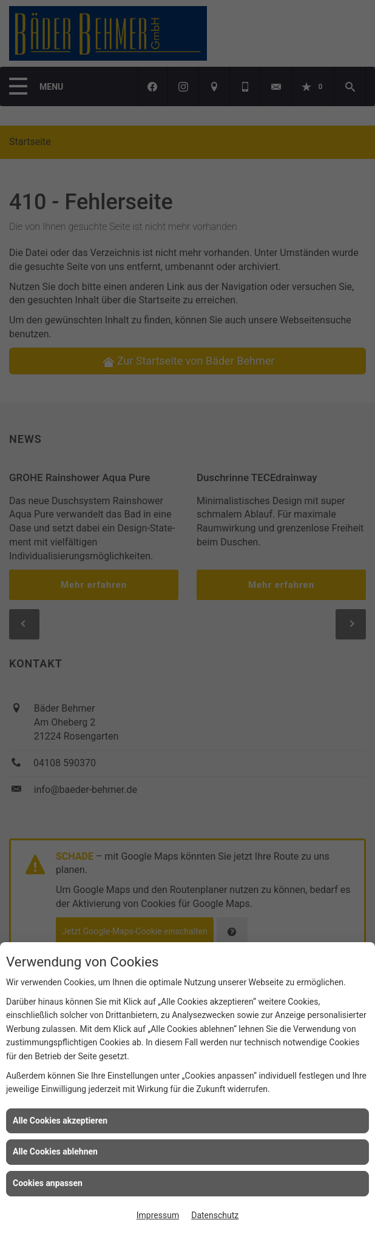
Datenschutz (214, 1215)
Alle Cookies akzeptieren (60, 1120)
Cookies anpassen (48, 1183)
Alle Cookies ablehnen (55, 1151)
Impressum (158, 1215)
